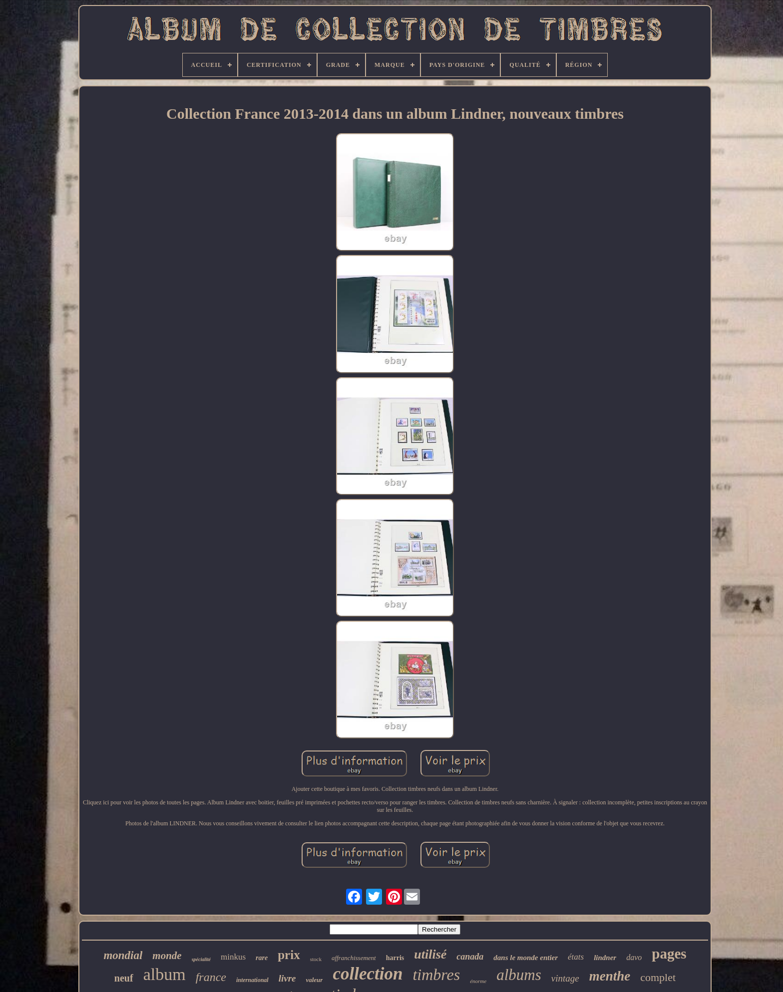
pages (669, 954)
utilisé (430, 954)
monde (166, 956)
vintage (565, 978)
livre (287, 978)
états (576, 957)
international (252, 980)
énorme (478, 981)
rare (262, 958)
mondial (122, 955)
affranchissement (354, 958)
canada (469, 957)
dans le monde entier (525, 958)
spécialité (201, 959)
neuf (123, 978)
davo (634, 957)
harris (395, 958)
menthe (610, 976)
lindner (605, 958)
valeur (314, 980)
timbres (436, 975)
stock (316, 959)
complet (658, 977)
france (211, 977)
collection (367, 974)
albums (518, 975)
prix (289, 955)
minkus (233, 957)
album (164, 974)
